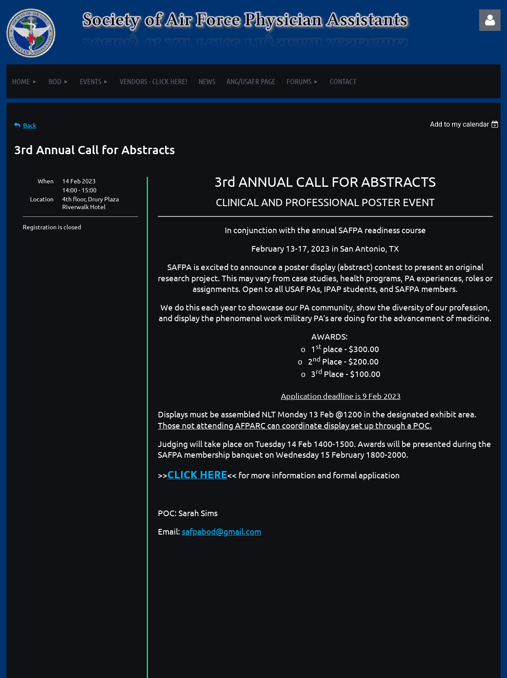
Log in (490, 20)
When (46, 181)
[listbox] (465, 124)
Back (29, 125)
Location (42, 199)
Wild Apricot (398, 669)
